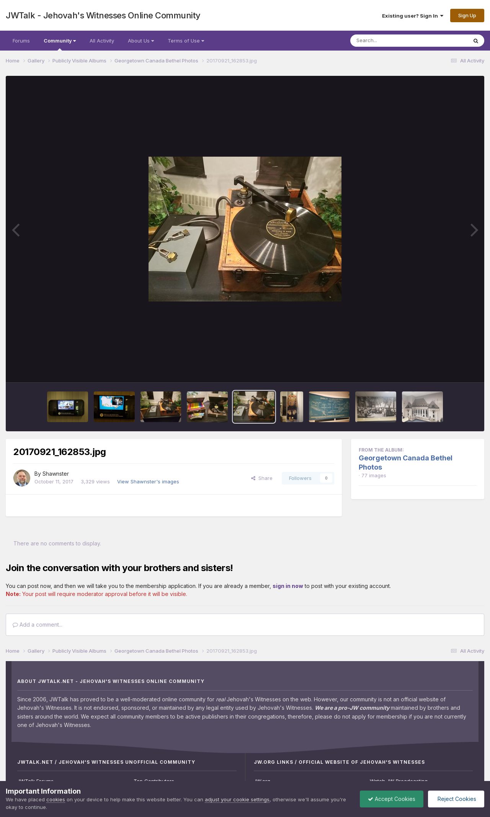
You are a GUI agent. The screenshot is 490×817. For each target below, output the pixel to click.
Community (60, 44)
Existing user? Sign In (412, 16)
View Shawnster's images (148, 481)
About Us (141, 41)
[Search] (388, 40)
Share (262, 478)
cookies (55, 799)
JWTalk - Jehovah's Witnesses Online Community (103, 15)
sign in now (288, 586)
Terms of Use (186, 41)
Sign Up (467, 15)
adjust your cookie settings (237, 799)
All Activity (102, 41)
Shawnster (55, 473)
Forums (21, 41)
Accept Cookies (391, 799)
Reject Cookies (456, 799)
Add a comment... (37, 624)
